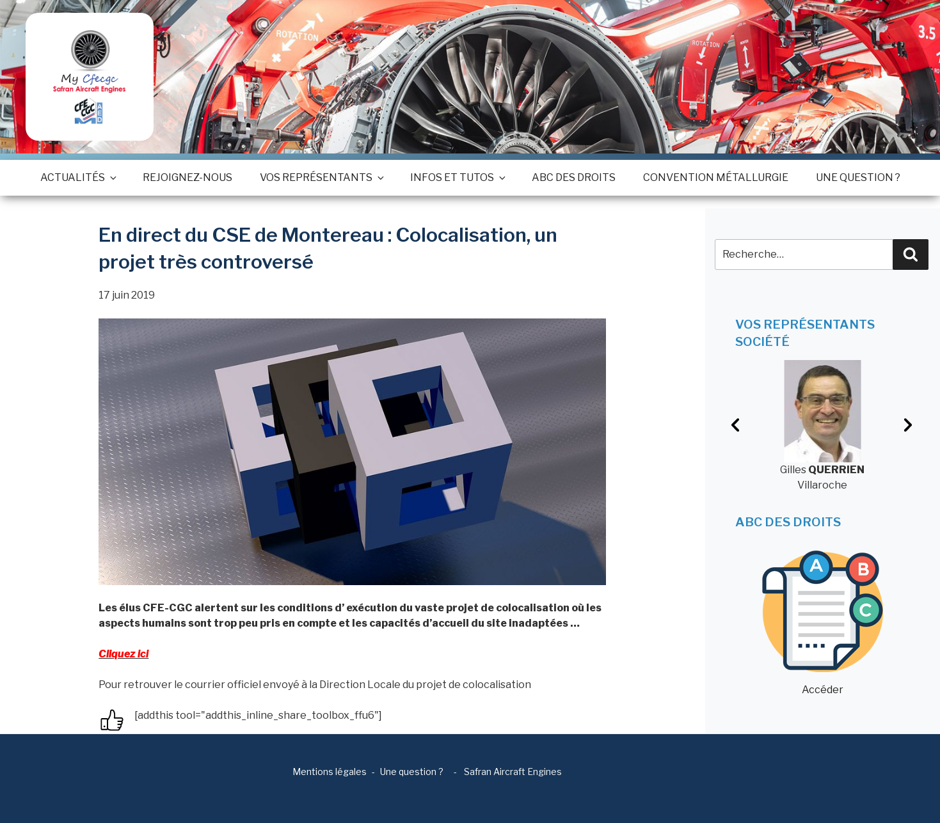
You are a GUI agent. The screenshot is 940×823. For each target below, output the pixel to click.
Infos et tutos (457, 177)
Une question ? (858, 177)
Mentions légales (329, 771)
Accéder (822, 623)
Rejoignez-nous (187, 177)
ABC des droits (574, 177)
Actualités (77, 177)
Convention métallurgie (715, 177)
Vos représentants (321, 177)
